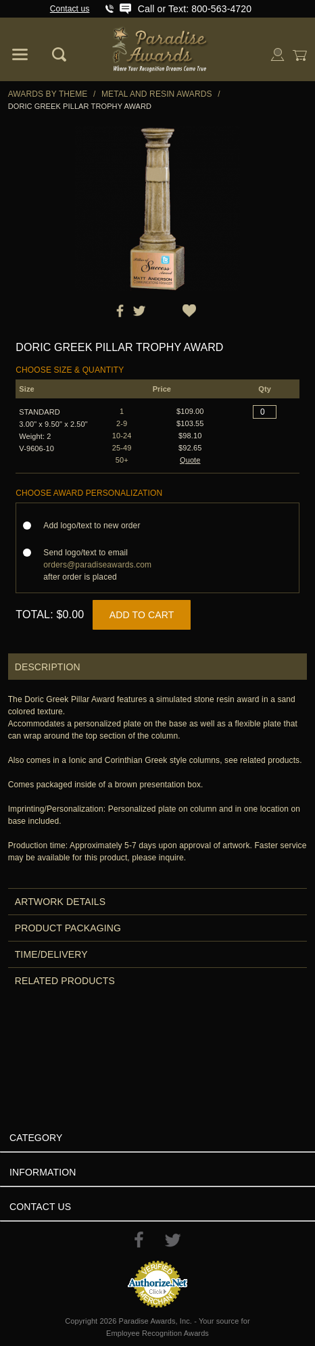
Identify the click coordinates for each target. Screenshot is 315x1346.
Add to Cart (142, 614)
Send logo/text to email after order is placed (97, 565)
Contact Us (40, 1206)
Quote (190, 460)
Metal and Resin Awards (156, 94)
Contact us (70, 9)
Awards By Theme (48, 94)
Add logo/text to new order (95, 525)
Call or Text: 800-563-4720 (194, 8)
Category (35, 1137)
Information (42, 1172)
